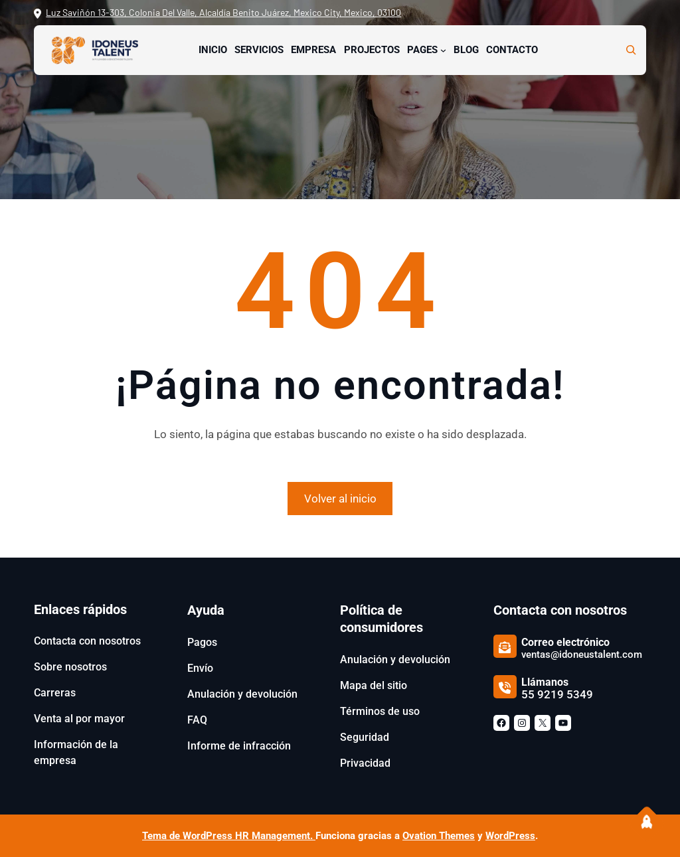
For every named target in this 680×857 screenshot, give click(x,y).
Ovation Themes (438, 836)
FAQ (197, 720)
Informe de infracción (239, 746)
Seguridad (364, 737)
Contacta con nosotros (87, 641)
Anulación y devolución (242, 694)
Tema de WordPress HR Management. (228, 836)
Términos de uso (380, 711)
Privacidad (365, 763)
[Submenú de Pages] (443, 50)
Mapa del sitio (373, 685)
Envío (200, 668)
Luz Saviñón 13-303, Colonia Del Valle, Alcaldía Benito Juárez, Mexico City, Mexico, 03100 (223, 12)
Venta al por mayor (79, 718)
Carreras (55, 692)
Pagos (202, 642)
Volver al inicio (340, 498)
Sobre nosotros (70, 667)
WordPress (510, 836)
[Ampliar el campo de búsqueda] (631, 50)
